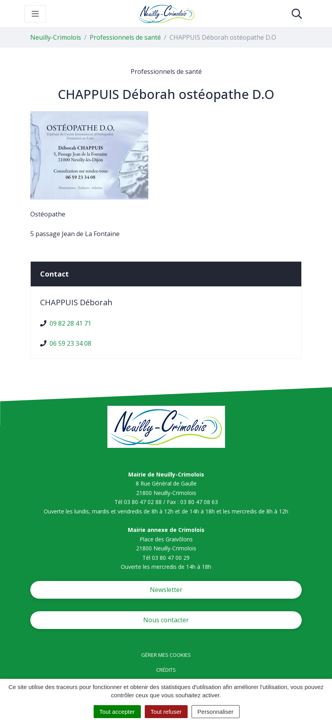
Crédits (166, 669)
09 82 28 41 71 (70, 323)
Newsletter (166, 589)
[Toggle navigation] (35, 13)
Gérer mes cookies (166, 654)
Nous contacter (166, 620)
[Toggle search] (297, 13)
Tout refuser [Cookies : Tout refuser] (166, 711)
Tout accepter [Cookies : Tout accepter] (117, 711)
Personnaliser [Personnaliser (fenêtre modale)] (215, 711)
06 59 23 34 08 (70, 343)
